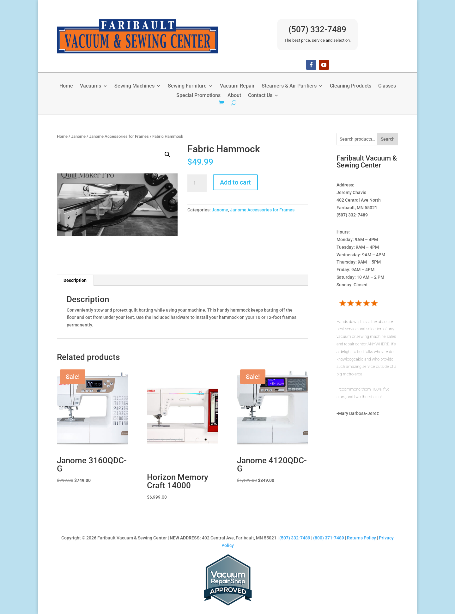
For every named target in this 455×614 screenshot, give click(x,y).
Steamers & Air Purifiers (289, 86)
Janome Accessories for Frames (119, 136)
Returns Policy (361, 537)
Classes (387, 86)
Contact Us (260, 95)
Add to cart (235, 182)
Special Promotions (198, 95)
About (234, 95)
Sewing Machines (134, 86)
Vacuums (90, 86)
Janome (78, 136)
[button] (167, 154)
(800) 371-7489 (328, 537)
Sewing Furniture (187, 86)
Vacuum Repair (237, 86)
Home (66, 86)
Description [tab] (75, 280)
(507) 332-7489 (317, 29)
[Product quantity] (196, 183)
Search (388, 139)
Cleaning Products (350, 86)
